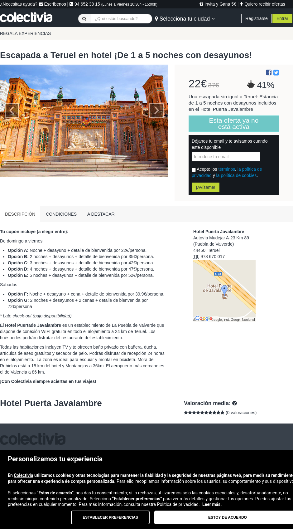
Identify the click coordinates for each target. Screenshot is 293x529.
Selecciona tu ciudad (185, 19)
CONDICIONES (61, 214)
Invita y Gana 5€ (217, 4)
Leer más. (212, 504)
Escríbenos (52, 4)
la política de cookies (236, 175)
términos (226, 169)
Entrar (282, 18)
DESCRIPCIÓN (20, 214)
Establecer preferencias (110, 517)
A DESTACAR (101, 214)
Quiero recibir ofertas (262, 4)
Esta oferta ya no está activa (234, 123)
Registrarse (256, 18)
